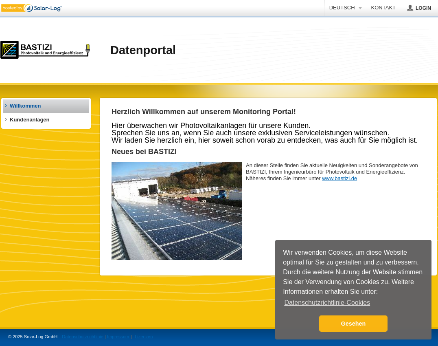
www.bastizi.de (339, 178)
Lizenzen (144, 336)
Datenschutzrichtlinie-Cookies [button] (327, 302)
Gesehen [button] (353, 323)
